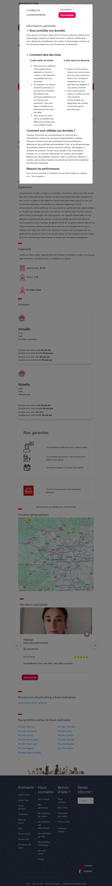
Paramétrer (66, 9)
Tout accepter (67, 15)
